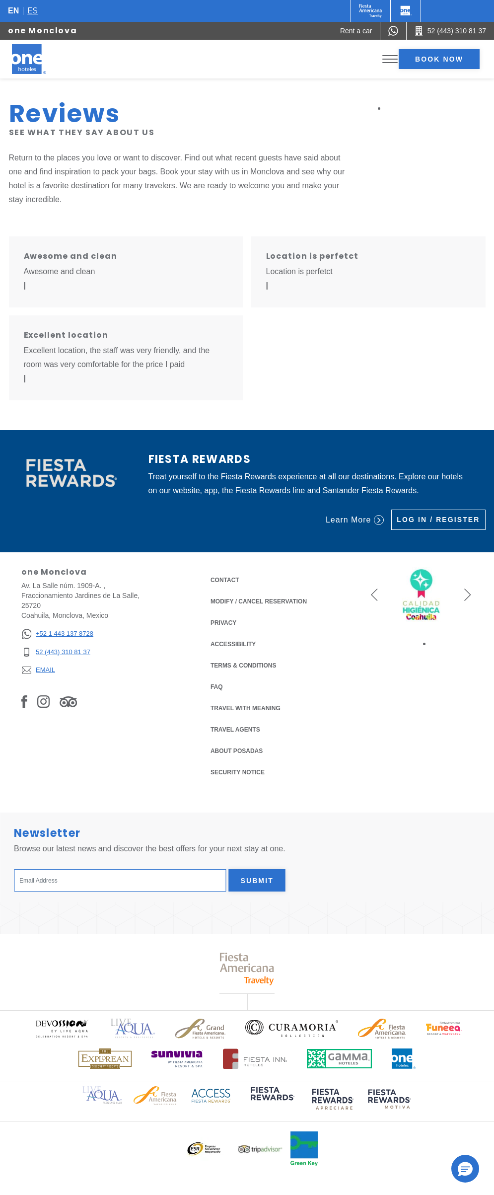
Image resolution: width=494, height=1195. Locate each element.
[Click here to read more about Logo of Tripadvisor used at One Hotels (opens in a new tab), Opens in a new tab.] (260, 1149)
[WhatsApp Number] (393, 31)
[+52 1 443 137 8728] (57, 634)
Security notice (238, 772)
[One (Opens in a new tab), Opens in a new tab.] (370, 11)
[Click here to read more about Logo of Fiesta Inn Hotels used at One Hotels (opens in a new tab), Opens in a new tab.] (255, 1058)
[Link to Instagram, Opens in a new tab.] (43, 701)
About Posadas (237, 750)
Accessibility (233, 644)
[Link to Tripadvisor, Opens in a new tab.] (68, 701)
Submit (257, 881)
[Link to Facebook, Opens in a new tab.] (24, 701)
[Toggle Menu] (390, 59)
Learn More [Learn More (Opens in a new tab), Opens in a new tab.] (355, 520)
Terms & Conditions (244, 665)
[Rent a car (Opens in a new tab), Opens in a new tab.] (356, 31)
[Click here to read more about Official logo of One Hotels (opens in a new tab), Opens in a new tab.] (404, 1058)
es (32, 10)
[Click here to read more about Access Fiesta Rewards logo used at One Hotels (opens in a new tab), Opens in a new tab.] (211, 1095)
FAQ (217, 686)
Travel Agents (235, 729)
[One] (406, 11)
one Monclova (42, 30)
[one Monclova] (41, 59)
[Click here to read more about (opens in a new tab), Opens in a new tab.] (271, 1101)
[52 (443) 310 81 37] (57, 652)
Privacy (223, 622)
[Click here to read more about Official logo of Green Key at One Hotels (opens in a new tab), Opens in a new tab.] (304, 1148)
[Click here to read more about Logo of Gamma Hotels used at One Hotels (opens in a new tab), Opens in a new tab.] (339, 1058)
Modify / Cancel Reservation (259, 601)
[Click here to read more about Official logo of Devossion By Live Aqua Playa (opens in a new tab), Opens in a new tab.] (61, 1028)
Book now (439, 59)
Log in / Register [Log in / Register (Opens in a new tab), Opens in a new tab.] (438, 519)
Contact (225, 580)
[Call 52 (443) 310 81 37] (450, 31)
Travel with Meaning (246, 708)
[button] (374, 594)
